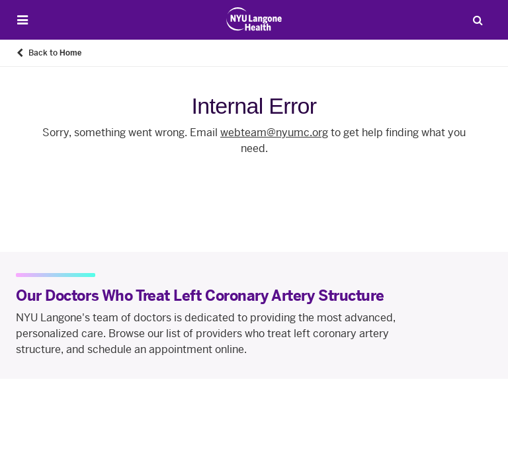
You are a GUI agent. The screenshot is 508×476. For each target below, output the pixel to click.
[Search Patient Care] (477, 19)
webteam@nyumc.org (274, 132)
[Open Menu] (22, 20)
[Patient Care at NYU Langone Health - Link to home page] (254, 19)
